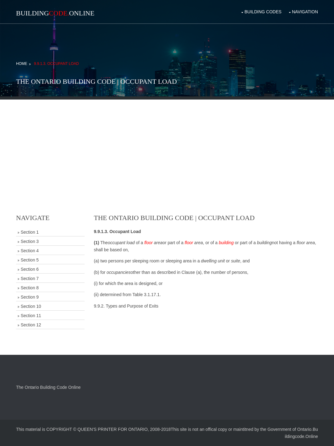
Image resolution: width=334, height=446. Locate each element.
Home (21, 64)
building (226, 242)
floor (148, 242)
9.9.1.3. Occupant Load (56, 64)
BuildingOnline (55, 13)
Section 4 (30, 250)
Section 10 (31, 306)
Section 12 (31, 324)
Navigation (305, 11)
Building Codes (263, 11)
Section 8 (30, 287)
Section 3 (30, 241)
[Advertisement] (167, 143)
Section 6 (30, 269)
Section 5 (30, 259)
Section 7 (30, 278)
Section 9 (30, 297)
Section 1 (30, 232)
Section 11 (31, 315)
